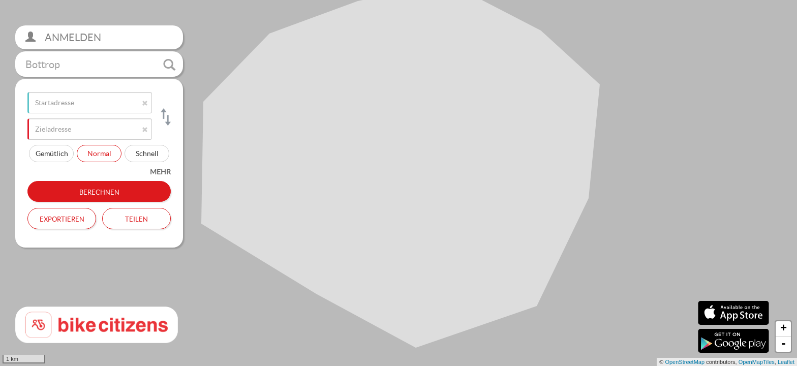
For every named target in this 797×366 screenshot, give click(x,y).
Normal (99, 153)
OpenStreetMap (684, 362)
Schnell (147, 153)
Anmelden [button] (63, 37)
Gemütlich (52, 153)
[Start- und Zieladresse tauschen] (165, 117)
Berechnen (99, 191)
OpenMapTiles (757, 362)
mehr (160, 171)
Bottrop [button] (100, 64)
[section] (398, 183)
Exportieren (62, 218)
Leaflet (786, 362)
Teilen (136, 218)
